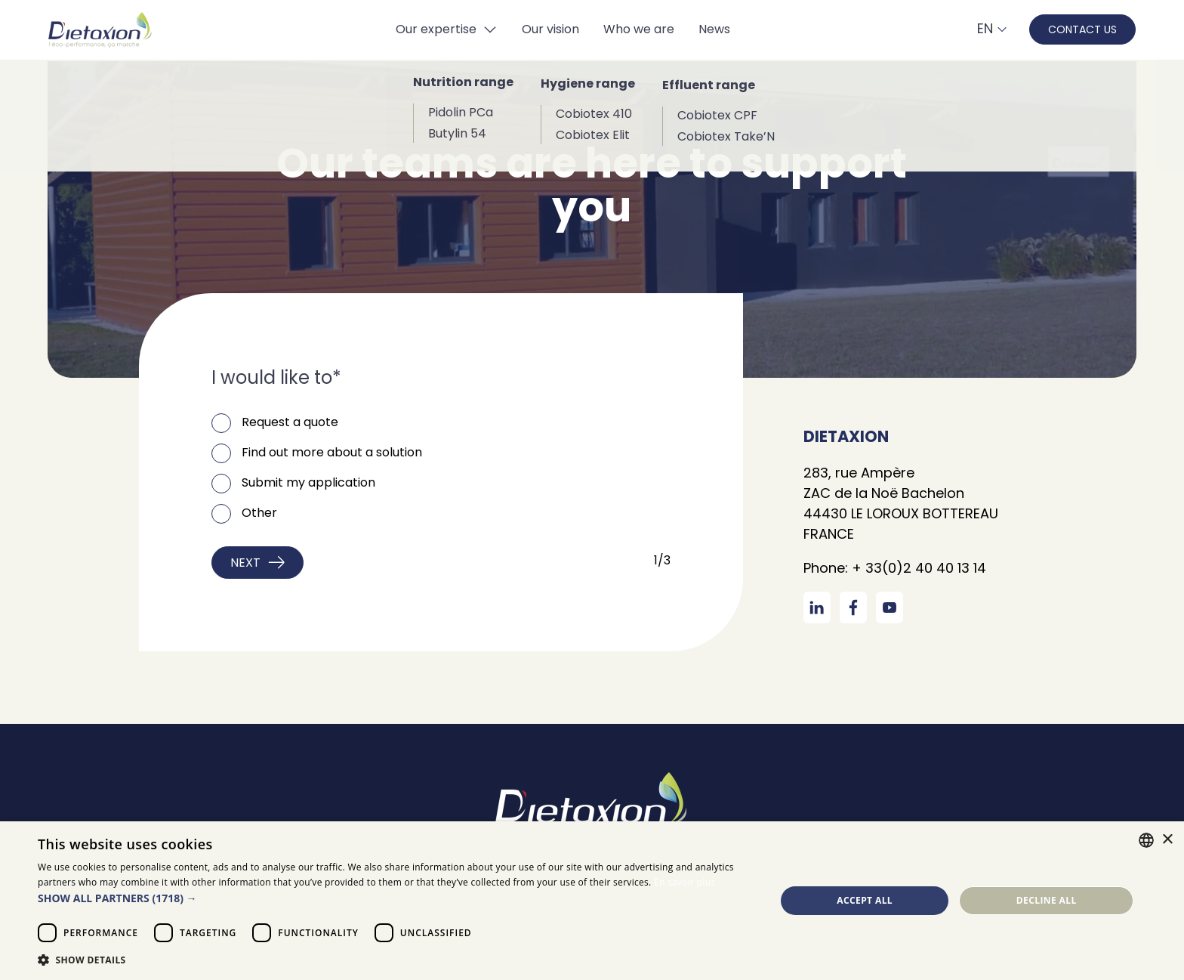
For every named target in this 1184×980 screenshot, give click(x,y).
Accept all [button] (865, 900)
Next (257, 562)
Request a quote (290, 422)
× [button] (1167, 840)
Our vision (550, 29)
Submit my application (308, 482)
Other (259, 512)
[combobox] (1146, 840)
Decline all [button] (1046, 900)
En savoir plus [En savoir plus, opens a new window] (684, 882)
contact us (1082, 29)
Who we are (638, 29)
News (714, 29)
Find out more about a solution (332, 452)
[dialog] (592, 900)
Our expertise (436, 29)
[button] (396, 898)
